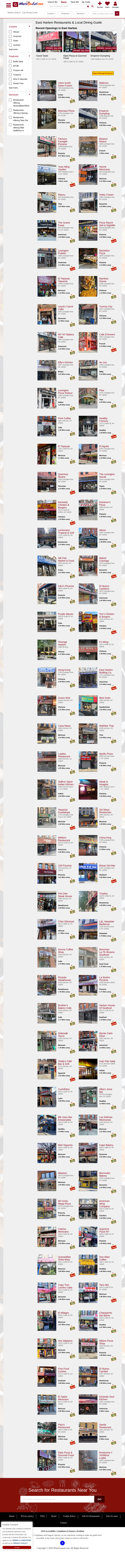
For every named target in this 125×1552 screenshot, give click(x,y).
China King (105, 837)
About (11, 1516)
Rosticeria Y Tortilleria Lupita (105, 1455)
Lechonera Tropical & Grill (66, 531)
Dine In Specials (18, 79)
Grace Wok (64, 698)
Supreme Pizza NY (104, 1230)
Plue (101, 390)
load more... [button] (14, 49)
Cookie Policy (69, 1516)
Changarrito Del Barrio (105, 1314)
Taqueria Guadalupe (64, 811)
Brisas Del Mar (107, 865)
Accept (16, 1547)
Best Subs (104, 698)
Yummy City (105, 306)
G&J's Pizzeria (66, 586)
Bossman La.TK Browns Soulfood (107, 952)
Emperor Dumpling (104, 112)
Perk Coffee (64, 418)
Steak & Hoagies (103, 783)
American (15, 36)
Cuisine (51, 14)
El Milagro (63, 1312)
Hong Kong (64, 670)
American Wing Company (104, 1204)
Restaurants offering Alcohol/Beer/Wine (19, 103)
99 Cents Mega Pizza (64, 1202)
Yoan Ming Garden (64, 168)
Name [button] (64, 2)
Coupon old (16, 70)
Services (81, 14)
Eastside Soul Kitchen (106, 1398)
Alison (102, 530)
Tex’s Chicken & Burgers (106, 615)
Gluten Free (16, 83)
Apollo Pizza (106, 753)
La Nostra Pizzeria (104, 978)
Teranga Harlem (62, 643)
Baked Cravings (104, 559)
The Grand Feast (64, 224)
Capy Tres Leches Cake (65, 1286)
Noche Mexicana (104, 168)
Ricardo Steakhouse (64, 978)
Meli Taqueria (65, 1145)
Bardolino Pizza (104, 252)
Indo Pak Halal (107, 1061)
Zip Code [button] (86, 2)
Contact (63, 1522)
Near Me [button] (75, 2)
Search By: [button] (53, 2)
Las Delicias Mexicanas (105, 1118)
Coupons (15, 74)
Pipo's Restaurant (64, 1426)
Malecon (104, 83)
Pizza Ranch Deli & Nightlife (107, 224)
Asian (13, 40)
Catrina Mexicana (63, 1230)
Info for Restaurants (91, 1516)
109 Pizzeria (65, 865)
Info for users (112, 1516)
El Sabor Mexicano (63, 1398)
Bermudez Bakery (104, 1174)
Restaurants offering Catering (18, 111)
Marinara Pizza (66, 111)
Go (99, 1499)
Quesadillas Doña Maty (64, 1258)
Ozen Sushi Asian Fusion (65, 84)
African (14, 32)
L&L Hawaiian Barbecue (106, 922)
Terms (54, 1516)
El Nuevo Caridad (104, 1370)
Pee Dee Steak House (65, 895)
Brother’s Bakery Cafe (65, 1006)
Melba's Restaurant (64, 839)
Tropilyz (103, 893)
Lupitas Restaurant (64, 755)
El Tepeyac (64, 446)
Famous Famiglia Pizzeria (62, 141)
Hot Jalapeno (65, 1340)
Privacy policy (27, 1516)
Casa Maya (64, 725)
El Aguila (104, 446)
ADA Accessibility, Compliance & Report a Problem (62, 1531)
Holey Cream (106, 194)
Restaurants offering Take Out (18, 118)
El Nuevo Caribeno (104, 587)
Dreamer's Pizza (104, 503)
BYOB (14, 66)
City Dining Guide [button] (29, 13)
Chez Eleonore (66, 921)
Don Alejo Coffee (104, 1258)
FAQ (42, 1516)
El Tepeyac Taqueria (64, 280)
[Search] (71, 6)
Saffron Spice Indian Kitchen (66, 783)
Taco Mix (104, 1285)
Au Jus (103, 362)
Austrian (14, 45)
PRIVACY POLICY (20, 1543)
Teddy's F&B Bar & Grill (65, 1062)
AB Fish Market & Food (66, 559)
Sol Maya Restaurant (105, 811)
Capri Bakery (106, 1145)
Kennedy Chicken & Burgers (63, 505)
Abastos (62, 1173)
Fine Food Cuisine (63, 1370)
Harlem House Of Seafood (107, 1006)
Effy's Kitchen (65, 362)
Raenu (61, 194)
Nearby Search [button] (14, 13)
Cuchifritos (64, 1089)
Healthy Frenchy (103, 419)
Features (66, 14)
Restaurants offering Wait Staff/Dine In (16, 127)
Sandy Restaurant (105, 1426)
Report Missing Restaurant (103, 73)
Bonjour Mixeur (103, 140)
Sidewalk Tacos (63, 1034)
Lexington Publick (63, 252)
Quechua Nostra (63, 475)
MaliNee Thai (106, 725)
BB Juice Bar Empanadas (65, 1118)
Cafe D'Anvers (107, 334)
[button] (15, 4)
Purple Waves (65, 614)
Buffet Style (16, 61)
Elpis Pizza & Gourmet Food (66, 1454)
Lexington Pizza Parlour (65, 391)
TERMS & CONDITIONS (21, 1540)
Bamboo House (103, 280)
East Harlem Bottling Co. (106, 671)
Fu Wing (103, 642)
